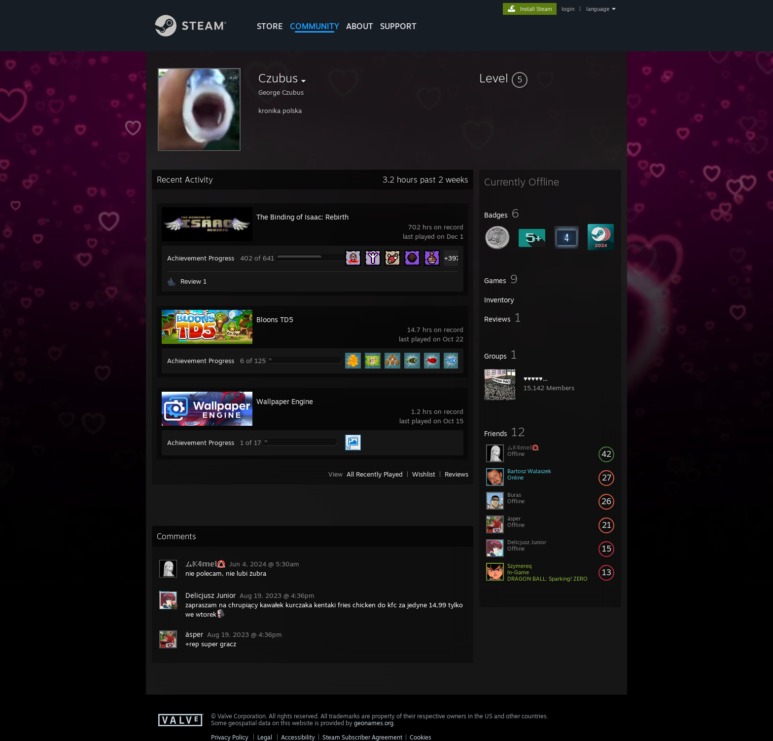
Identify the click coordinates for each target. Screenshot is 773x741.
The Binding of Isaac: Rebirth (302, 217)
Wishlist (423, 474)
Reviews (456, 474)
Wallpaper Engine (284, 401)
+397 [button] (451, 258)
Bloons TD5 (274, 319)
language (597, 8)
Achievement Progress (200, 258)
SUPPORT (398, 26)
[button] (550, 78)
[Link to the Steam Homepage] (198, 34)
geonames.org (373, 723)
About (359, 26)
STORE (270, 26)
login (568, 8)
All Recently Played (375, 474)
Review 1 (193, 281)
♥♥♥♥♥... (536, 378)
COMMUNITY (314, 26)
